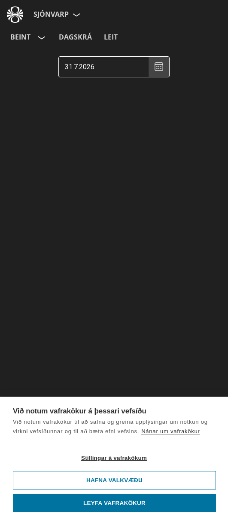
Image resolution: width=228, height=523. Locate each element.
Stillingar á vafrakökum (114, 458)
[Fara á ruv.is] (15, 14)
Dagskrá (75, 37)
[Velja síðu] (76, 14)
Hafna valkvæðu (114, 480)
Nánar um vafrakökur (170, 431)
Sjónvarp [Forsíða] (51, 14)
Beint (20, 37)
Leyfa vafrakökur (114, 503)
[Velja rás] (41, 37)
